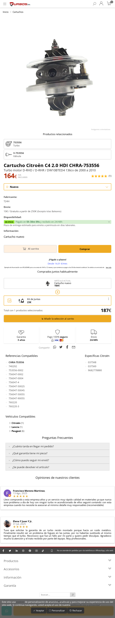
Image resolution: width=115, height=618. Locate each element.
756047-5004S (17, 390)
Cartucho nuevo (14, 237)
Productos (57, 561)
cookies (20, 601)
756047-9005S (17, 398)
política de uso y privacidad (85, 604)
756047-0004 (16, 378)
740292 (13, 366)
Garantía (57, 586)
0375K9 (92, 366)
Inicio (5, 11)
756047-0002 (16, 374)
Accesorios (57, 569)
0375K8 (92, 362)
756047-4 (14, 382)
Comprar (85, 249)
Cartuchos (18, 11)
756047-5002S (17, 386)
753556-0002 (16, 370)
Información (57, 578)
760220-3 (14, 406)
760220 (13, 402)
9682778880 (95, 370)
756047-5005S (17, 394)
